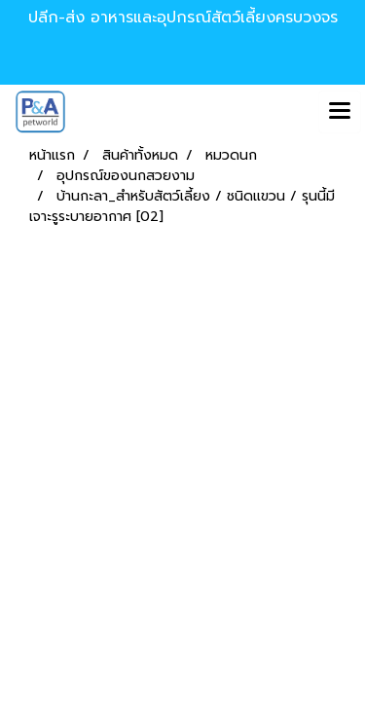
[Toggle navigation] (339, 112)
